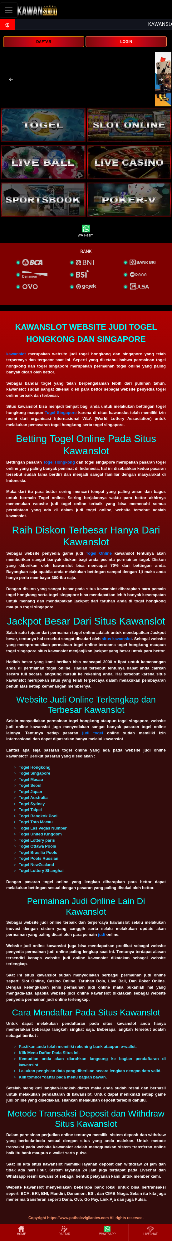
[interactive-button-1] (43, 125)
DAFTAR (43, 42)
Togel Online (99, 553)
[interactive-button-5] (43, 199)
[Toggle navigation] (8, 10)
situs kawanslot (117, 638)
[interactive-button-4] (129, 162)
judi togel (92, 733)
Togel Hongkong (59, 462)
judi (102, 934)
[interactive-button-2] (129, 125)
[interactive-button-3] (43, 162)
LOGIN (126, 42)
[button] (11, 79)
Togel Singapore (60, 412)
